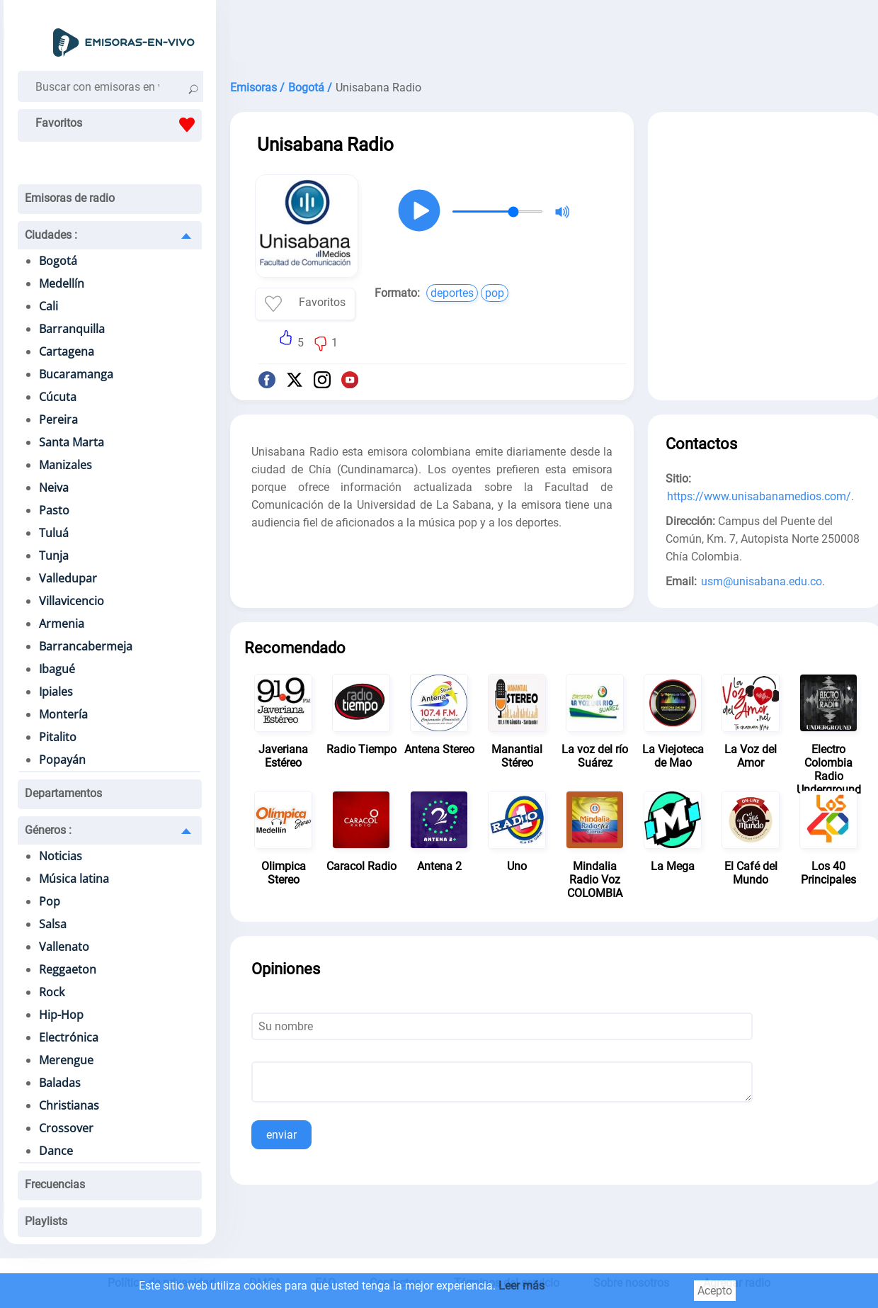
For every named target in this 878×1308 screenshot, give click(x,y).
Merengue (66, 1060)
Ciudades (51, 235)
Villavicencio (71, 601)
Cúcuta (57, 397)
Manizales (65, 465)
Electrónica (68, 1037)
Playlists (46, 1221)
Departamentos (63, 793)
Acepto (714, 1290)
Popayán (62, 759)
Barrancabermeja (85, 646)
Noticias (60, 856)
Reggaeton (67, 969)
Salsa (53, 924)
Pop (49, 901)
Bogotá (58, 261)
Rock (51, 992)
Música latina (74, 878)
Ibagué (57, 669)
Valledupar (68, 578)
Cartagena (66, 351)
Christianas (69, 1105)
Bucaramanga (76, 374)
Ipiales (56, 691)
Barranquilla (72, 329)
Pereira (58, 419)
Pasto (54, 510)
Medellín (61, 283)
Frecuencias (55, 1184)
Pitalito (57, 737)
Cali (48, 306)
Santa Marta (71, 442)
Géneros (48, 830)
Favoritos (118, 124)
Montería (63, 714)
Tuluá (54, 533)
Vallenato (64, 946)
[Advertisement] (765, 218)
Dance (56, 1150)
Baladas (60, 1082)
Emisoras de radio (70, 198)
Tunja (54, 555)
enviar (281, 1134)
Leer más (521, 1285)
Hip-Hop (61, 1014)
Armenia (61, 623)
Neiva (54, 487)
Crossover (66, 1128)
